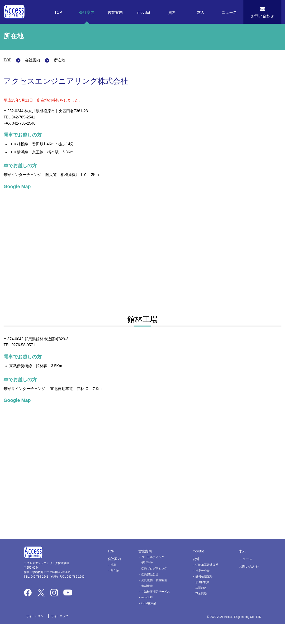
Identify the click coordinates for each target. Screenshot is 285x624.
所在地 (114, 570)
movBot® (147, 597)
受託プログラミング (154, 568)
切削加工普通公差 (206, 564)
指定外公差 (202, 570)
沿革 (113, 564)
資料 (172, 12)
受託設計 (147, 563)
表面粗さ (201, 588)
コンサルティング (152, 557)
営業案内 (115, 12)
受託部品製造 (149, 574)
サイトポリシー (36, 616)
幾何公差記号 (204, 576)
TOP (58, 12)
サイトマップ (59, 616)
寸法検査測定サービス (155, 591)
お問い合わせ (262, 16)
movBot (143, 12)
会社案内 (86, 12)
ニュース (229, 12)
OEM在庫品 (148, 603)
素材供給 (147, 586)
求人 (200, 12)
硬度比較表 (202, 582)
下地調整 (201, 593)
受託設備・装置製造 (154, 580)
